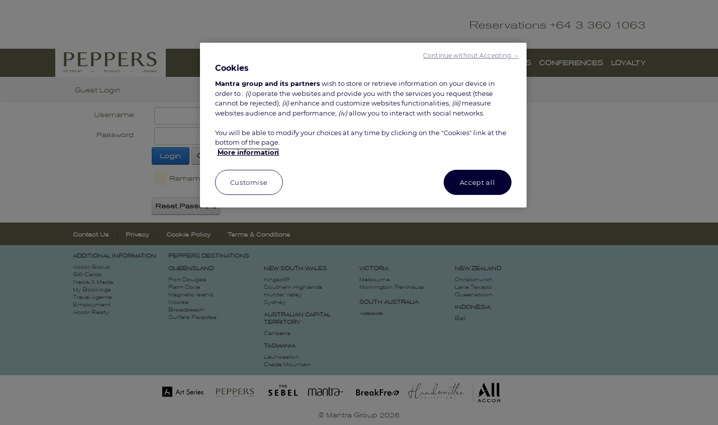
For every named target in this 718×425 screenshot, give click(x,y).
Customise (249, 182)
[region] (363, 125)
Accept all (477, 182)
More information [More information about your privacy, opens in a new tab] (248, 152)
